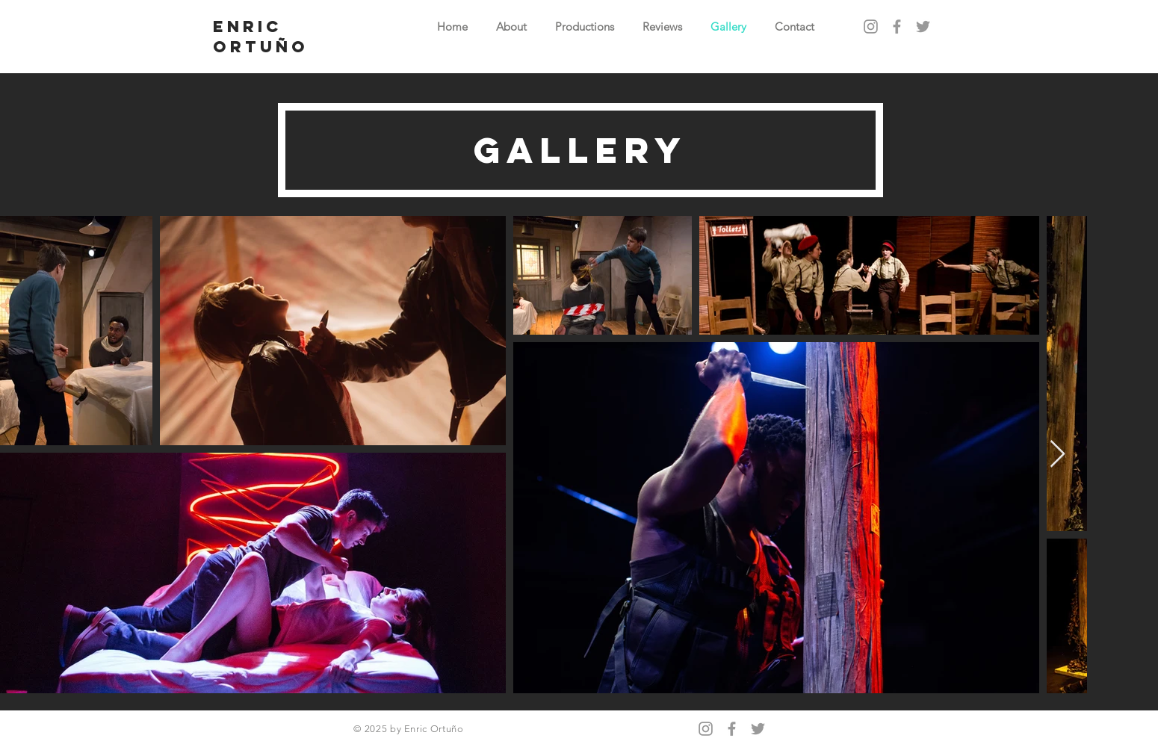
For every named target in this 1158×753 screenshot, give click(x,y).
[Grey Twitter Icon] (923, 26)
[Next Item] (1057, 454)
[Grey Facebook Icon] (897, 26)
